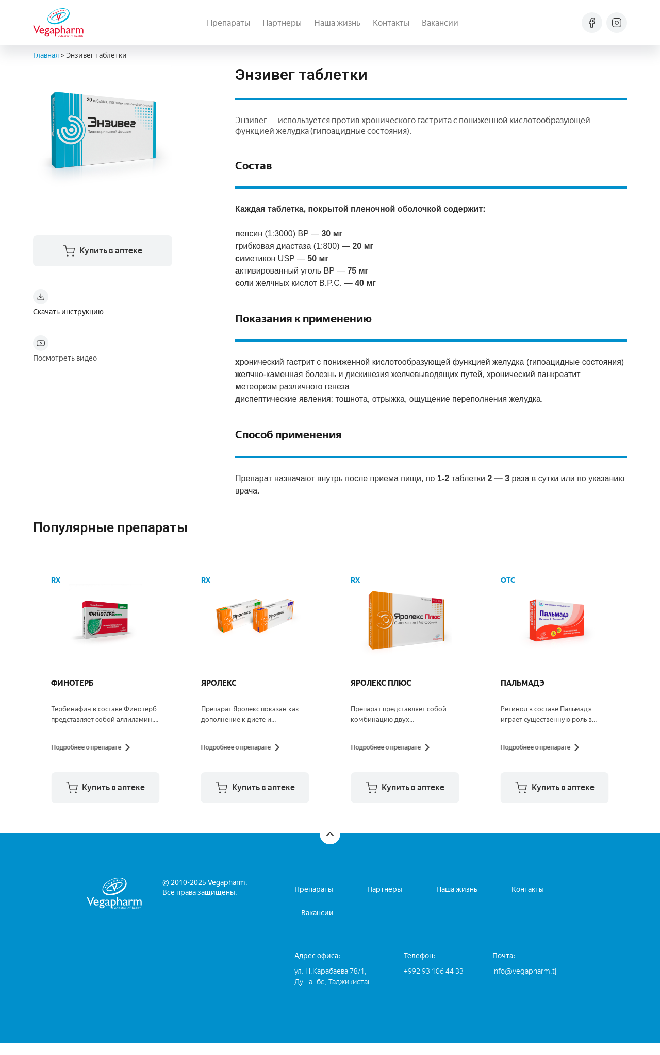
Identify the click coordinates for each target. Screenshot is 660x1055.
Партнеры (282, 23)
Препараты (228, 23)
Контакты (391, 23)
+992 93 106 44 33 (434, 983)
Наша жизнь (337, 23)
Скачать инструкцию (68, 314)
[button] (160, 800)
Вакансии (440, 23)
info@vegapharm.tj (524, 983)
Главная (46, 55)
